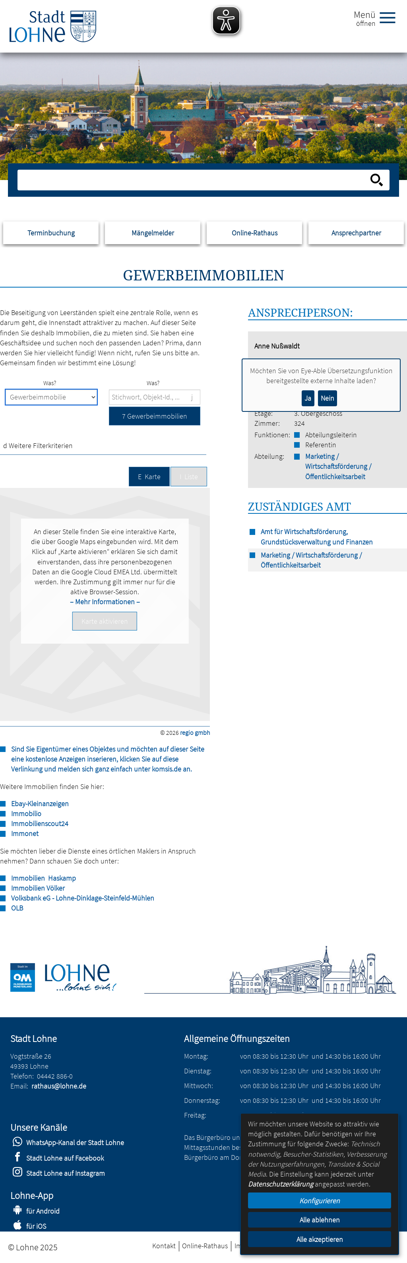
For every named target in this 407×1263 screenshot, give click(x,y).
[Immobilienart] (51, 397)
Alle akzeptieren (320, 1239)
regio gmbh (195, 732)
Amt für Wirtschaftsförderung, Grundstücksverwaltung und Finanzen (317, 536)
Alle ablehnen (320, 1219)
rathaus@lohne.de (58, 1086)
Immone (23, 833)
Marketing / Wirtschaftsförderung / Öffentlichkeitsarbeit (338, 466)
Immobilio (26, 813)
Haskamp (61, 878)
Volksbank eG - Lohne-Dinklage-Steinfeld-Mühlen (82, 898)
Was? (49, 383)
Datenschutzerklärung (280, 1184)
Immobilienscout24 (39, 823)
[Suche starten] (376, 180)
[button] (154, 416)
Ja (307, 398)
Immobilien (28, 878)
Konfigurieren (319, 1200)
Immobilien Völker (38, 888)
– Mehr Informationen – (105, 601)
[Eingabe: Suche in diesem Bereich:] (194, 180)
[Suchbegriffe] (154, 397)
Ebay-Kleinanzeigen (40, 803)
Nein (327, 398)
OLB (17, 907)
